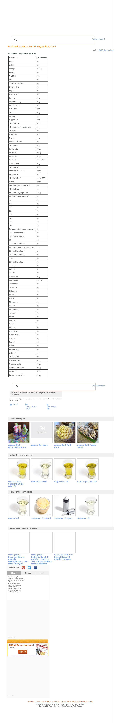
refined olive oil (39, 482)
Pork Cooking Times (14, 590)
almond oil (13, 518)
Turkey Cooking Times (15, 592)
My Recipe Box (67, 16)
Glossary (32, 16)
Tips (41, 573)
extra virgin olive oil (87, 482)
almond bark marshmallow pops (17, 446)
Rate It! (15, 404)
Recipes (12, 16)
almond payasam (39, 445)
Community (47, 16)
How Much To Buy (13, 587)
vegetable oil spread (41, 518)
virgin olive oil (61, 482)
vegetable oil (83, 518)
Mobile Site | (31, 701)
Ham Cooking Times (14, 585)
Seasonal (57, 16)
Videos (39, 16)
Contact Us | (40, 701)
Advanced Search (98, 39)
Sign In (107, 17)
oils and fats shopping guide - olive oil (16, 484)
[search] (53, 39)
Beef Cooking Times (14, 577)
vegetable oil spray (63, 518)
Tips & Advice (22, 16)
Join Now (101, 17)
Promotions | (56, 701)
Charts (13, 573)
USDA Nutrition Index (106, 50)
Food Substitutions (14, 583)
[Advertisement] (60, 27)
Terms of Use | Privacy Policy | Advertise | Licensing (77, 701)
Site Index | (47, 701)
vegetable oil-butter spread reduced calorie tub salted (63, 557)
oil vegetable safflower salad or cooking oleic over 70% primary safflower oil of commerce (41, 559)
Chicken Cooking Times (15, 578)
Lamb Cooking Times (14, 588)
